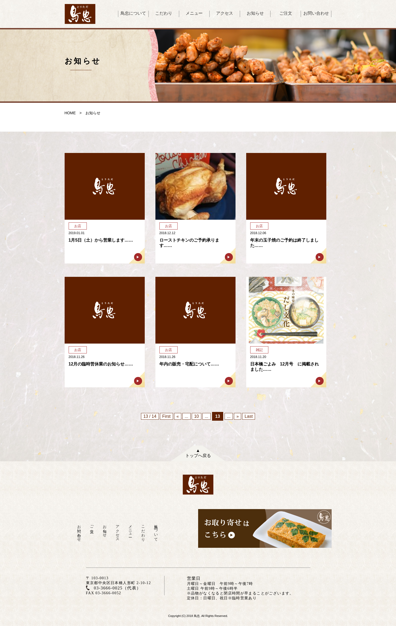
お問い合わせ (316, 13)
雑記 (259, 350)
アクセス (224, 13)
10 (196, 416)
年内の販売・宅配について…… (189, 364)
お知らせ (255, 13)
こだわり (163, 13)
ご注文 (285, 13)
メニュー (194, 13)
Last (249, 416)
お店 (77, 226)
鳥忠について (133, 13)
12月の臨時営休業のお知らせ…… (101, 364)
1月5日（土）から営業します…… (101, 240)
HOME (70, 113)
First (166, 416)
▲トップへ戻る (198, 453)
